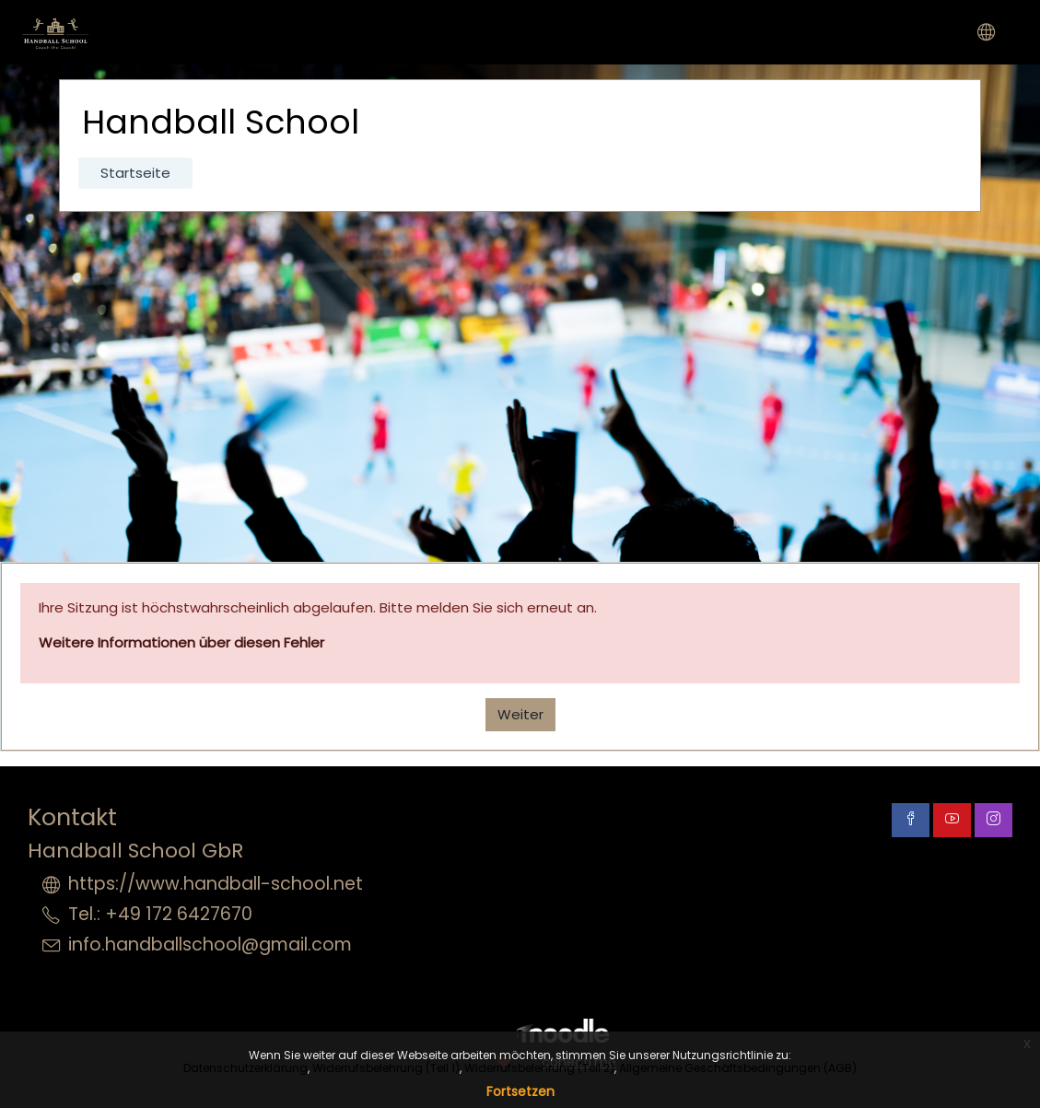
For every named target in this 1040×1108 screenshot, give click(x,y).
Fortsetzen (520, 1091)
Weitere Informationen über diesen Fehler (181, 642)
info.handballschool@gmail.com (210, 944)
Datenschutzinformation (928, 861)
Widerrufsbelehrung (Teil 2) (539, 1068)
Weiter (520, 714)
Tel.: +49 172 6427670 (160, 914)
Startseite (135, 172)
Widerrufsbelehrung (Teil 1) (386, 1068)
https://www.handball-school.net (215, 883)
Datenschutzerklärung (245, 1068)
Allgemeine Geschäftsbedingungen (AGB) (738, 1068)
